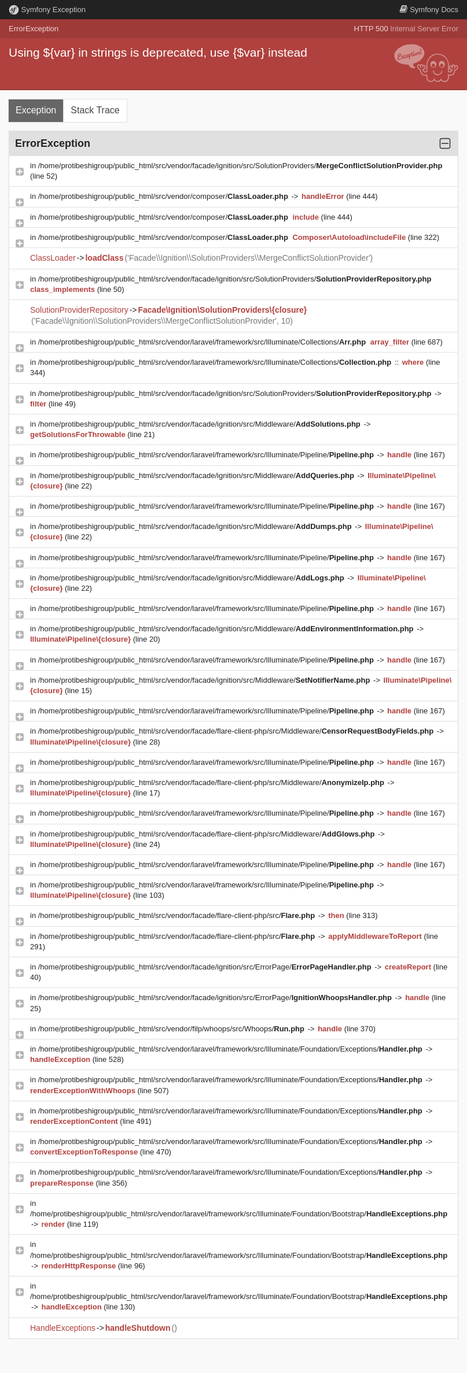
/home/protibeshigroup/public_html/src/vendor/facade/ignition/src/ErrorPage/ (206, 967)
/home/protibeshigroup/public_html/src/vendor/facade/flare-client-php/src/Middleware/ (237, 731)
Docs (428, 9)
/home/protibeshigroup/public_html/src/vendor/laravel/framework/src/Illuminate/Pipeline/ (207, 454)
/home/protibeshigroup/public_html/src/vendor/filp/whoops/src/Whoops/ (172, 1028)
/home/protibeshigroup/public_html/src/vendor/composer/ (164, 196)
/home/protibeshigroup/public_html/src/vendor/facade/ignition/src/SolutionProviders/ (240, 165)
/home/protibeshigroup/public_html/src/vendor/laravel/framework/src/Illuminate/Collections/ (203, 342)
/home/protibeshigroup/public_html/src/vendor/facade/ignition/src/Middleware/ (200, 424)
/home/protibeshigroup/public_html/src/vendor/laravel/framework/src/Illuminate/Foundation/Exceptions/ (231, 1049)
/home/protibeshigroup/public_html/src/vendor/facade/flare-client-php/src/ (177, 915)
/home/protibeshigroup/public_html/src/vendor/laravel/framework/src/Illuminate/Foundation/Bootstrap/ (238, 1213)
